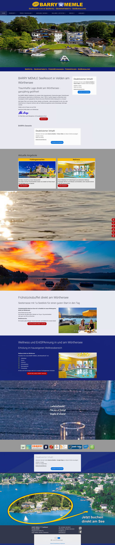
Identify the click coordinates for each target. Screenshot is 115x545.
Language (81, 13)
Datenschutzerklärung (79, 89)
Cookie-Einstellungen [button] (57, 540)
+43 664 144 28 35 (65, 527)
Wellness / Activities (58, 13)
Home (3, 13)
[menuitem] (3, 13)
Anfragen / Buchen (41, 13)
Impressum (62, 543)
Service (71, 13)
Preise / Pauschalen (25, 13)
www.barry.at (62, 532)
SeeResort (12, 13)
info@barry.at (62, 530)
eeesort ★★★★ (57, 9)
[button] (43, 119)
